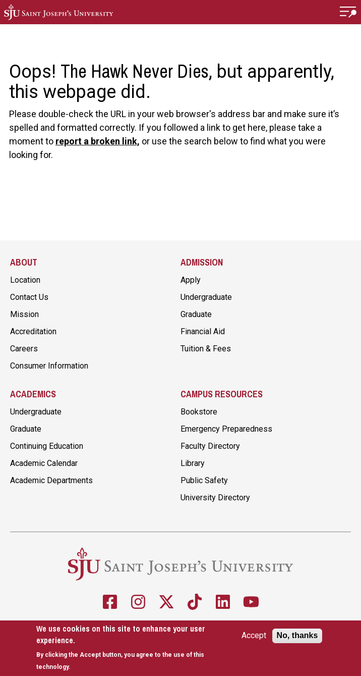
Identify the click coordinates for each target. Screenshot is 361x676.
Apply (190, 280)
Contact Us (29, 297)
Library (192, 463)
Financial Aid (202, 331)
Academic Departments (51, 480)
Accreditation (33, 331)
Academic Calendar (44, 463)
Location (25, 280)
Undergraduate (206, 297)
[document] (123, 647)
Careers (24, 348)
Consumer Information (49, 366)
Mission (24, 314)
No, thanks (297, 635)
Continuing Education (46, 446)
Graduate (196, 314)
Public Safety (204, 480)
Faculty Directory (210, 446)
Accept (254, 635)
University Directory (215, 497)
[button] (348, 12)
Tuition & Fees (205, 348)
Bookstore (198, 412)
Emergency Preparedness (226, 429)
